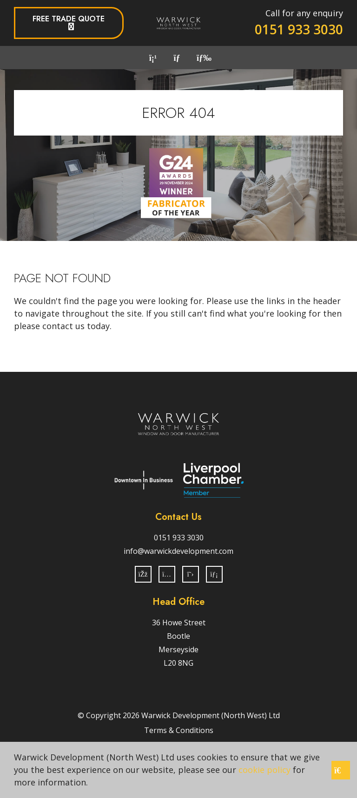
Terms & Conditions (178, 730)
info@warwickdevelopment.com (178, 551)
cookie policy (264, 769)
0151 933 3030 (299, 29)
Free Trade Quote (69, 18)
